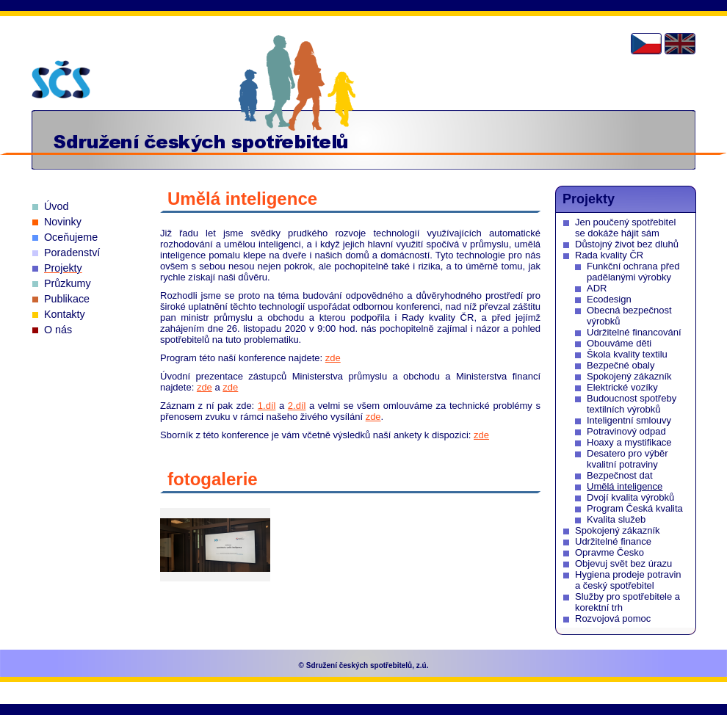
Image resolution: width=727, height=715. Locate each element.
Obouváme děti (619, 343)
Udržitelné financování (634, 332)
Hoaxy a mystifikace (629, 442)
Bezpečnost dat (620, 475)
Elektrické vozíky (622, 387)
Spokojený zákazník (629, 376)
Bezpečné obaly (621, 365)
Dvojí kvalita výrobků (630, 497)
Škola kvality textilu (627, 354)
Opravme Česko (609, 552)
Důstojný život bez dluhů (627, 244)
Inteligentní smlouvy (629, 420)
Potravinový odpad (626, 431)
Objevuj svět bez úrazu (623, 563)
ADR (597, 288)
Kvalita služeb (616, 519)
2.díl (297, 405)
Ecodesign (609, 299)
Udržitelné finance (613, 541)
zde (333, 357)
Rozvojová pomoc (613, 618)
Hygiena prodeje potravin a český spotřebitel (628, 580)
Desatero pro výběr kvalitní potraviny (627, 459)
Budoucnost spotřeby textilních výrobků (631, 404)
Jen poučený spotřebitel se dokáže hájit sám (625, 228)
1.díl (267, 405)
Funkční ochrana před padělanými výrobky (633, 272)
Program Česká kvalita (635, 508)
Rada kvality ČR (609, 255)
